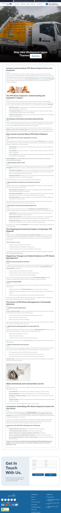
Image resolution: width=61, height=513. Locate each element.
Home (11, 154)
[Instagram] (8, 500)
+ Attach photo (38, 474)
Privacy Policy (34, 504)
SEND (50, 474)
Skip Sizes (23, 4)
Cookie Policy (34, 509)
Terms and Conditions (35, 502)
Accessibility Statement (36, 507)
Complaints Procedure (35, 512)
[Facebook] (2, 500)
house (47, 297)
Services (17, 4)
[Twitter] (5, 500)
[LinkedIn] (12, 500)
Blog (28, 4)
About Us (33, 4)
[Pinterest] (15, 500)
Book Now (36, 56)
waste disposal (41, 79)
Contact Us (39, 4)
